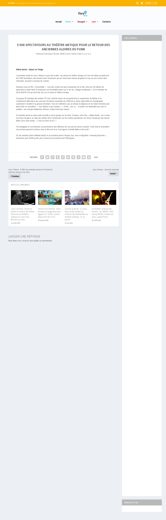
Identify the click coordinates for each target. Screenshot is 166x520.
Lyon (94, 26)
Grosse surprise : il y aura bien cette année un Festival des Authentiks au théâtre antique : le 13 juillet (76, 219)
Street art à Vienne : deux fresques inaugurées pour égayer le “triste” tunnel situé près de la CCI (49, 217)
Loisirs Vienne (71, 58)
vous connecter (23, 245)
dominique (48, 58)
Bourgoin (81, 26)
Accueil (58, 26)
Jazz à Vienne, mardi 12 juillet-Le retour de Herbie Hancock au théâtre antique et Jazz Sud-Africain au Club (23, 219)
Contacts (106, 26)
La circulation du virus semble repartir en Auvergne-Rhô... (36, 3)
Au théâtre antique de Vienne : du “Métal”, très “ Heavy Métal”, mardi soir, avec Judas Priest (103, 217)
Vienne (68, 26)
